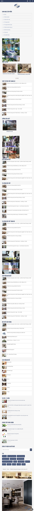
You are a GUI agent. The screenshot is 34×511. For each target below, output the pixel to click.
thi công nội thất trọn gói (7, 461)
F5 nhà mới (5, 32)
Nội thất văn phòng (6, 29)
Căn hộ (15, 461)
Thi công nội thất (6, 22)
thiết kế (23, 464)
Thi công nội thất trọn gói (7, 24)
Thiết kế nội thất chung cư (7, 27)
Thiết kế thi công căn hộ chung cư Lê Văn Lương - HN (18, 469)
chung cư (9, 464)
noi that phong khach (12, 456)
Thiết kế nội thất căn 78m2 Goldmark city (26, 74)
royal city (4, 456)
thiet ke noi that (6, 458)
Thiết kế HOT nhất (6, 19)
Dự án (4, 14)
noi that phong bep (20, 456)
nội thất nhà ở (13, 458)
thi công (18, 464)
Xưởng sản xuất (9, 131)
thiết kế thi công (20, 458)
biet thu (4, 464)
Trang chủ (4, 469)
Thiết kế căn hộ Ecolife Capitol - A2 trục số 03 (11, 73)
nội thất (14, 464)
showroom (27, 461)
